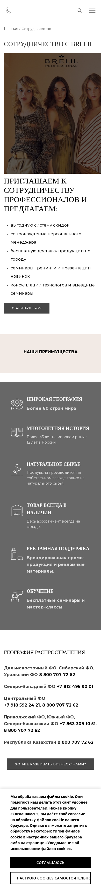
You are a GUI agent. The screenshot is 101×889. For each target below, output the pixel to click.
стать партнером (26, 308)
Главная (11, 28)
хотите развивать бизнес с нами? (50, 764)
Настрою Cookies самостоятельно (54, 878)
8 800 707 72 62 (57, 674)
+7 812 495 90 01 (75, 686)
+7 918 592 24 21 (22, 705)
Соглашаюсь (51, 862)
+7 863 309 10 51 (78, 723)
